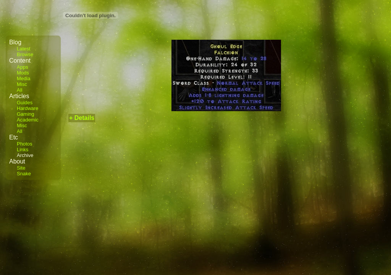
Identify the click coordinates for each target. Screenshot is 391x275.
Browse (25, 54)
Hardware (27, 108)
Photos (24, 144)
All (19, 90)
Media (23, 78)
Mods (23, 73)
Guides (24, 102)
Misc (22, 84)
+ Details (81, 118)
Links (22, 149)
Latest (23, 49)
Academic (28, 120)
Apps (22, 67)
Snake (24, 173)
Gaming (25, 114)
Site (21, 168)
